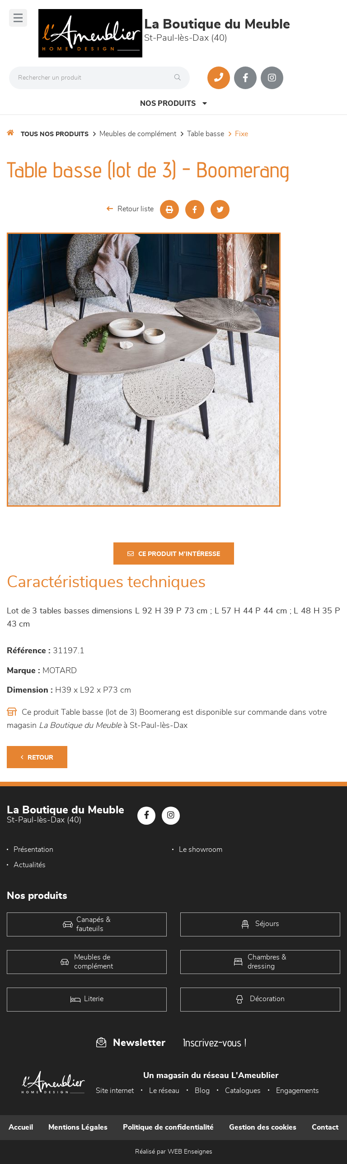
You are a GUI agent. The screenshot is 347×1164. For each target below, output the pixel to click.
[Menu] (18, 18)
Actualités (30, 865)
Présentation (33, 849)
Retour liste (130, 209)
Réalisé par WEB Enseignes (173, 1152)
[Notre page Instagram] (272, 78)
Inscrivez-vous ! (214, 1042)
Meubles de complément (137, 134)
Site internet (115, 1090)
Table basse (205, 134)
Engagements (297, 1090)
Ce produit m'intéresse (173, 554)
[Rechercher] (180, 78)
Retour (37, 757)
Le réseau (164, 1090)
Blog (202, 1090)
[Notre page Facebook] (245, 78)
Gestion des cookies (262, 1127)
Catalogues (243, 1090)
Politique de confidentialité (168, 1127)
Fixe (241, 134)
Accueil (21, 1127)
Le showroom (200, 849)
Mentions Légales (78, 1127)
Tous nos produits (55, 134)
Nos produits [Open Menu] (173, 103)
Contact (325, 1127)
